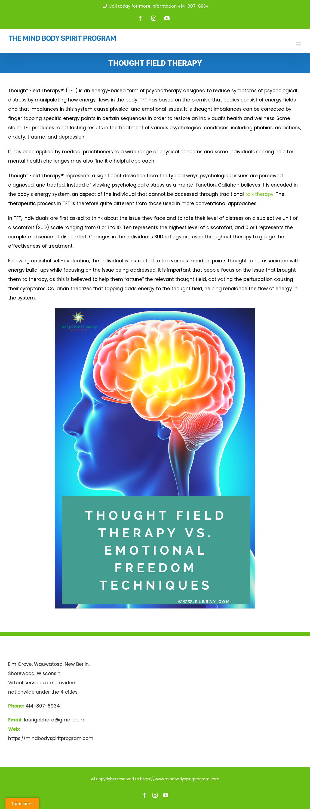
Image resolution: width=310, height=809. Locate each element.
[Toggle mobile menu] (299, 44)
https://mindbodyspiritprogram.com (50, 738)
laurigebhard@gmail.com (54, 720)
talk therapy (259, 194)
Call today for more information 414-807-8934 (155, 6)
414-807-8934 (43, 706)
